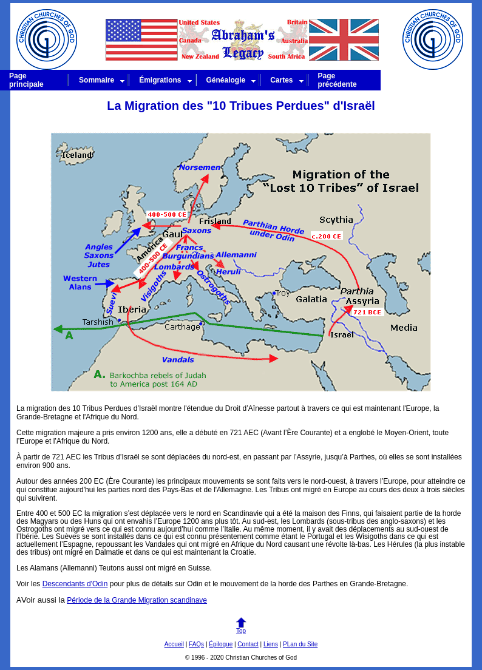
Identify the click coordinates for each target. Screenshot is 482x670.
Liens (270, 644)
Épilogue (221, 644)
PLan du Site (300, 644)
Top (241, 628)
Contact (247, 644)
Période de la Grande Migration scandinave (137, 600)
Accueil (174, 644)
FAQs (196, 644)
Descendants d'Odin (75, 584)
